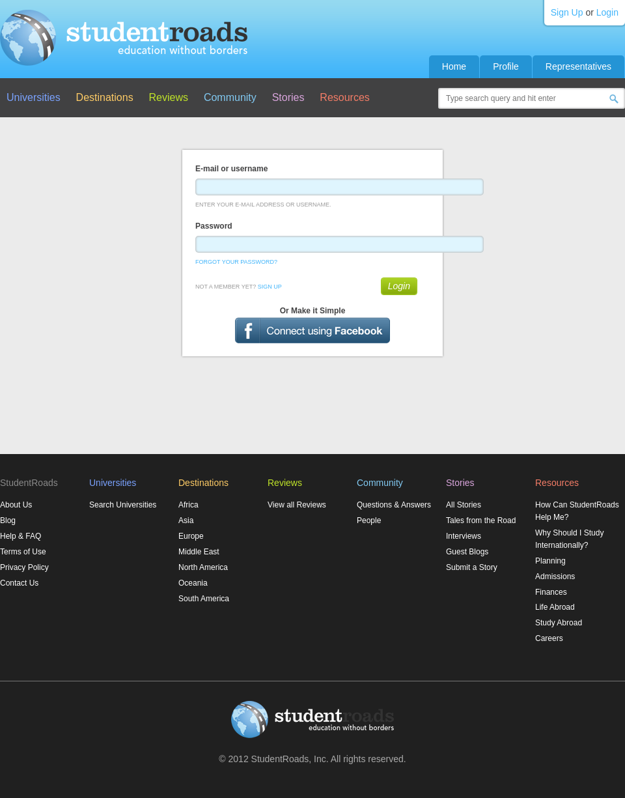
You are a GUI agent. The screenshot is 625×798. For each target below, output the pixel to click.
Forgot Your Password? (236, 262)
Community (230, 97)
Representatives (578, 66)
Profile (506, 66)
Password (213, 226)
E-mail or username (231, 168)
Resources (344, 97)
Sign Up (567, 12)
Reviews (168, 97)
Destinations (104, 97)
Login (607, 12)
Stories (288, 97)
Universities (34, 97)
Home (454, 66)
